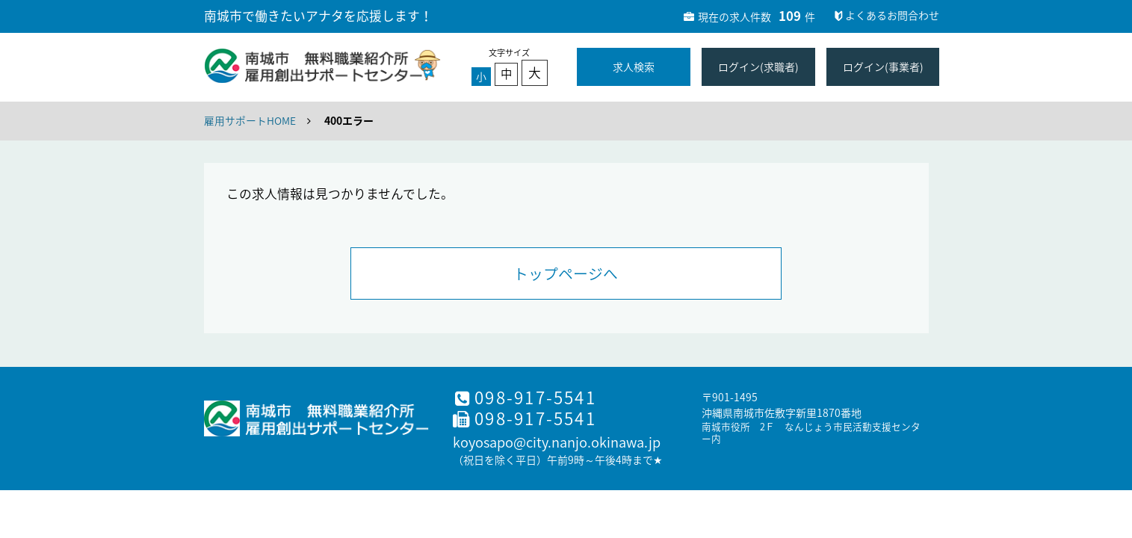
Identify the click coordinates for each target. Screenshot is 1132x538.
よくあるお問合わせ (885, 14)
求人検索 (634, 66)
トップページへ (565, 274)
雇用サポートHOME (250, 120)
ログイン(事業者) (883, 66)
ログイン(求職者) (758, 66)
